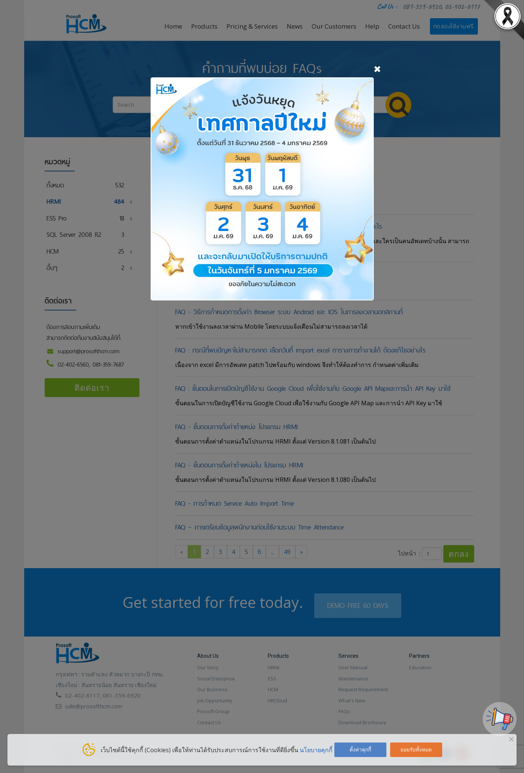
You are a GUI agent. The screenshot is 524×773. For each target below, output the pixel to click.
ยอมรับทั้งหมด (416, 749)
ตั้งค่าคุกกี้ (360, 749)
